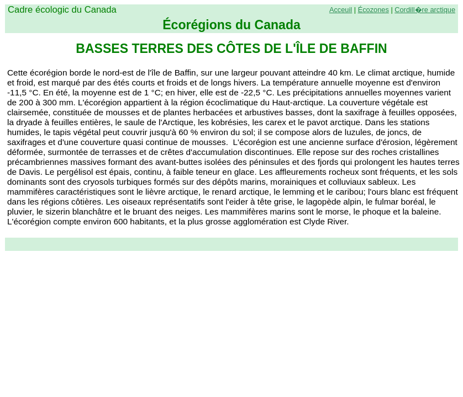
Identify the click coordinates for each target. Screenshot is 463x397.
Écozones (373, 10)
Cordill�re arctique (424, 10)
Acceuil (340, 10)
